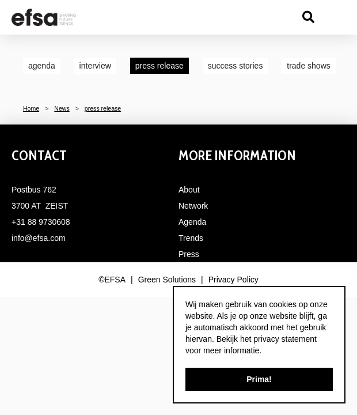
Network (193, 205)
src (308, 17)
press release (159, 65)
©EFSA (112, 279)
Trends (190, 238)
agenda (41, 65)
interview (95, 65)
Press (188, 254)
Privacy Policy (233, 279)
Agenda (192, 222)
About (189, 189)
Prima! (259, 379)
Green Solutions (167, 279)
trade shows (308, 65)
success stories (235, 65)
